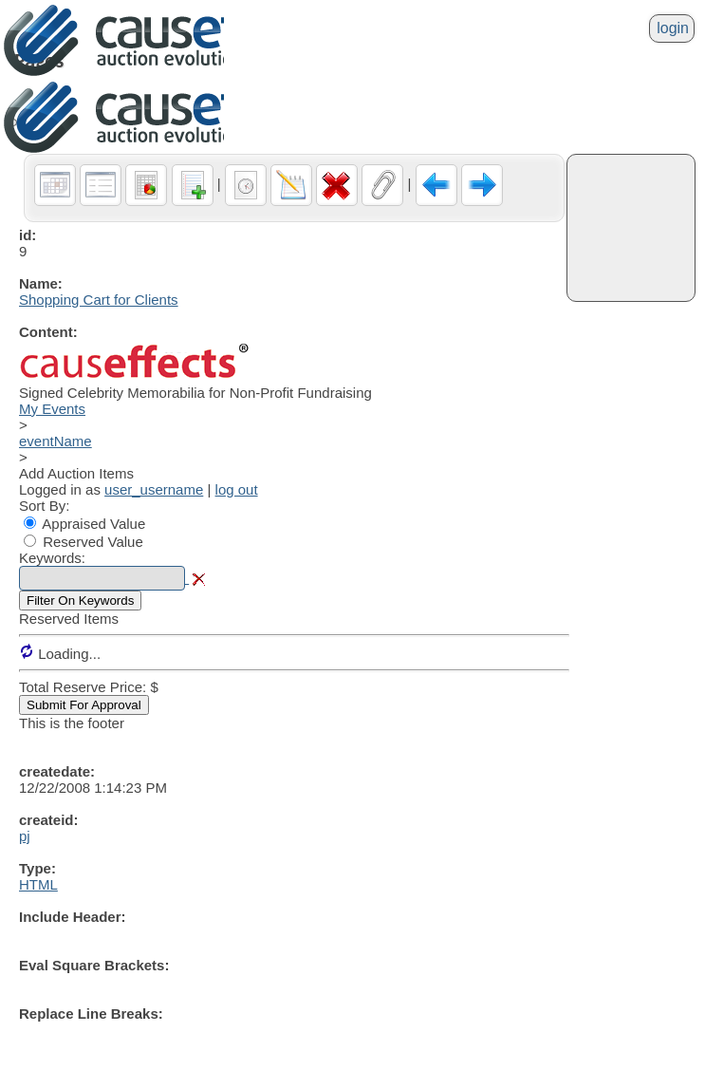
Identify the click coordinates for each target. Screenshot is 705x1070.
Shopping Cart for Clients (98, 299)
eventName (55, 441)
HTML (38, 884)
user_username (153, 489)
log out (236, 489)
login (673, 28)
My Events (52, 409)
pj (24, 836)
